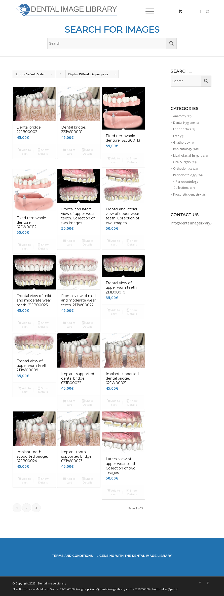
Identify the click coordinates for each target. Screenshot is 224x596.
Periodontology (184, 175)
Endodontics (182, 129)
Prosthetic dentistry (187, 194)
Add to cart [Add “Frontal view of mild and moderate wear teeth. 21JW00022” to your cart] (69, 324)
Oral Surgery (182, 162)
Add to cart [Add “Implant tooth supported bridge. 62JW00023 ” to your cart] (69, 480)
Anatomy (179, 116)
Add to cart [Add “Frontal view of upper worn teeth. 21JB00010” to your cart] (113, 312)
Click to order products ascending (60, 75)
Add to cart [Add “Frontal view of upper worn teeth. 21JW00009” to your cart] (24, 390)
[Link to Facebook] (200, 11)
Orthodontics (182, 168)
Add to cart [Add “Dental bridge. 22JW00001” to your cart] (69, 151)
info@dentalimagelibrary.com (194, 223)
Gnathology (181, 142)
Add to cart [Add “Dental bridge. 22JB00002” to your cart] (24, 151)
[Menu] (147, 11)
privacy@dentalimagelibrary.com (109, 589)
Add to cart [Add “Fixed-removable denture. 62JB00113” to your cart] (113, 160)
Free (176, 136)
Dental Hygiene (184, 123)
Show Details (43, 151)
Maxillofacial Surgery (187, 155)
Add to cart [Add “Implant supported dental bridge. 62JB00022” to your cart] (69, 402)
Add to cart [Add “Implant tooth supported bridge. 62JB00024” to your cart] (24, 480)
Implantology (182, 149)
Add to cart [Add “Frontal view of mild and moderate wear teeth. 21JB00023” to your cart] (24, 324)
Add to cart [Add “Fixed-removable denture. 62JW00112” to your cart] (24, 246)
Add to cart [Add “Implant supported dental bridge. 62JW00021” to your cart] (113, 402)
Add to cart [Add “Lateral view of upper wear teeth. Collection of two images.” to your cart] (113, 492)
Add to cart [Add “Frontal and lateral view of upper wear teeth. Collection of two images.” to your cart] (69, 242)
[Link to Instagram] (207, 11)
